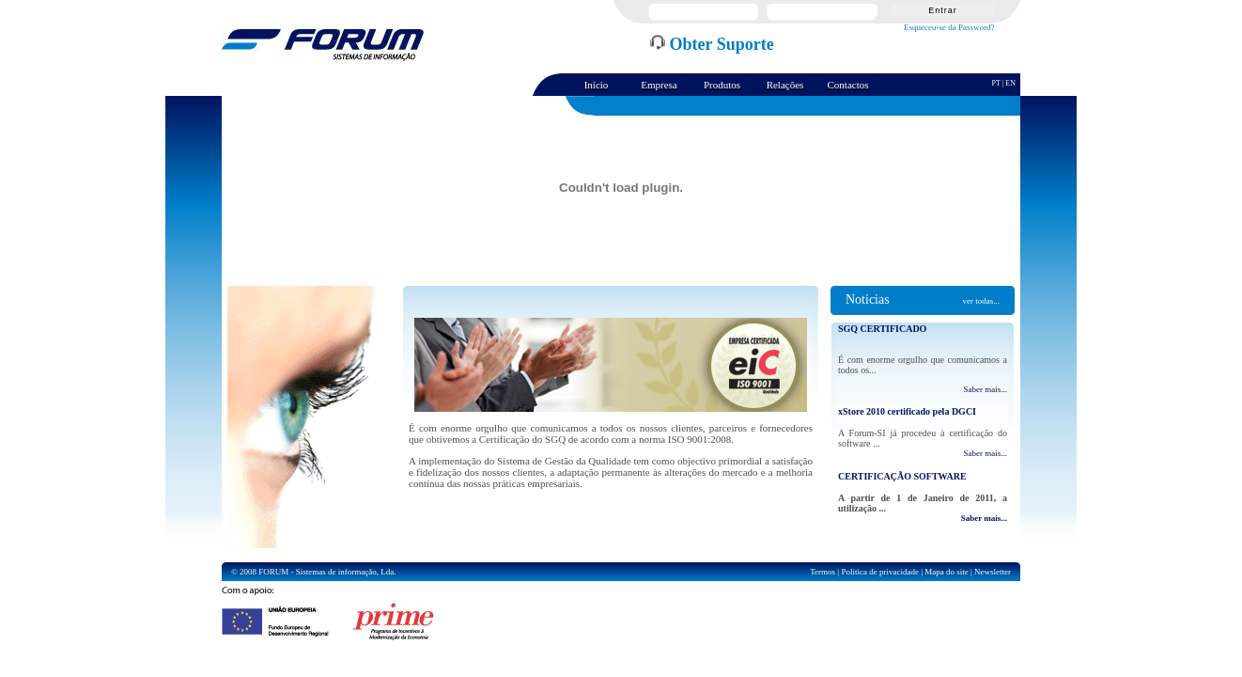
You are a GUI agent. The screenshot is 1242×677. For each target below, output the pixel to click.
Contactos (848, 84)
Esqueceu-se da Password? (949, 27)
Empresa (658, 84)
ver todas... (981, 301)
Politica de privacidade (879, 571)
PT (996, 83)
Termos (822, 571)
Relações (785, 84)
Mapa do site (946, 571)
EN (1010, 83)
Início (596, 84)
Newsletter (992, 571)
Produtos (722, 84)
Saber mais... (986, 389)
